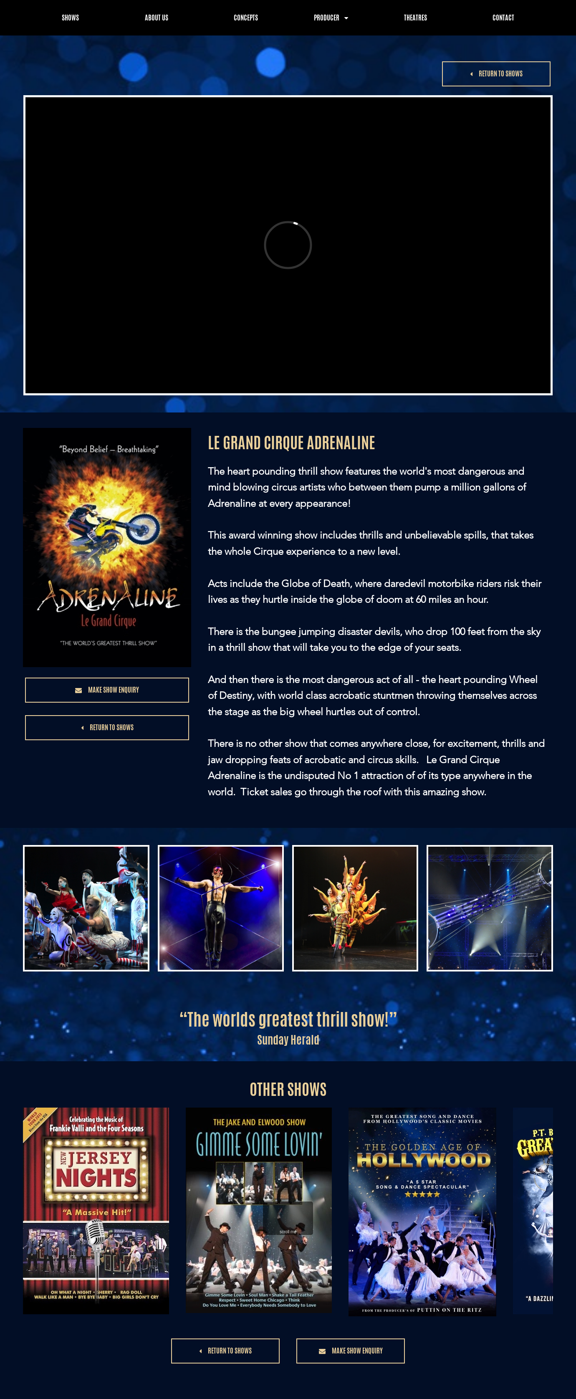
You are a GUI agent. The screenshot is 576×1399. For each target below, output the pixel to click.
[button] (496, 73)
